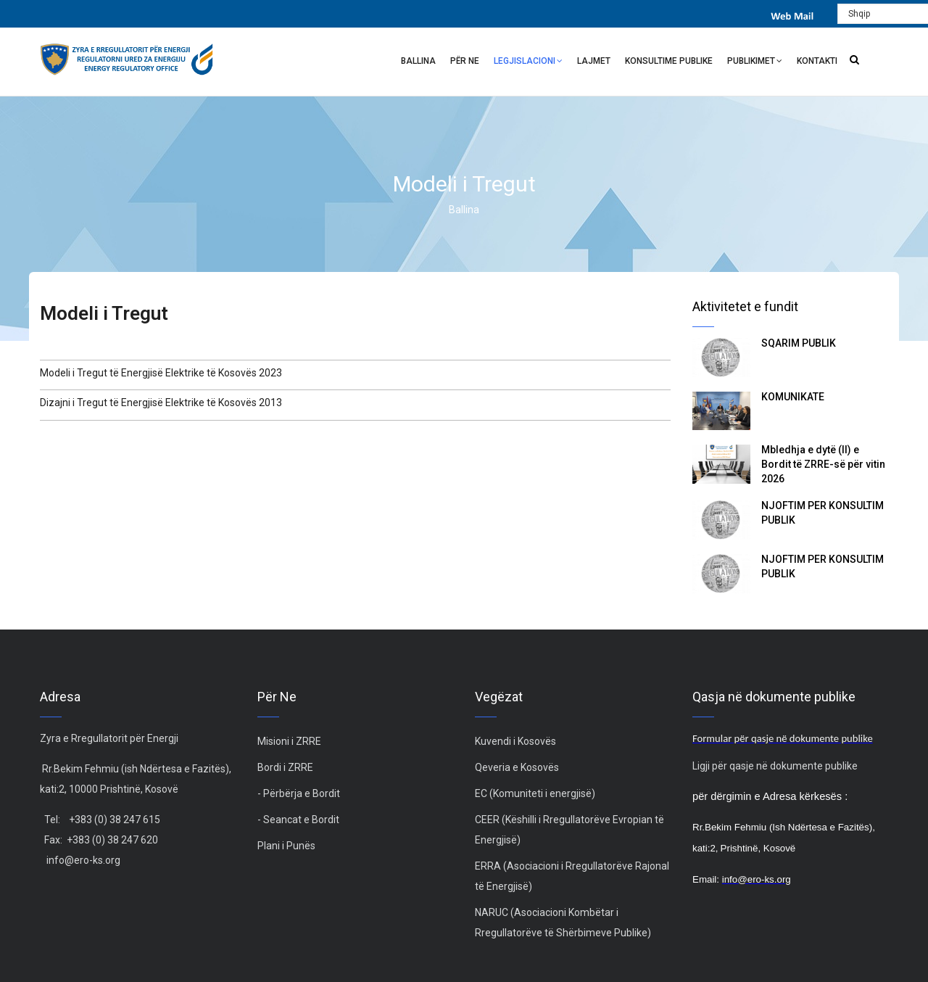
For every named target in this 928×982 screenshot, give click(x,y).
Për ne (464, 61)
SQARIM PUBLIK (798, 343)
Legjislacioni (528, 63)
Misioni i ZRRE (289, 741)
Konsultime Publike (669, 61)
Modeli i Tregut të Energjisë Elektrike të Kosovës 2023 (161, 373)
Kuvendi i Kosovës (515, 741)
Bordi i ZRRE (285, 767)
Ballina (418, 61)
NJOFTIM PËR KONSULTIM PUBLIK (822, 513)
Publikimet (754, 63)
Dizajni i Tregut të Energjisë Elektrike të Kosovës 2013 (161, 402)
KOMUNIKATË (792, 397)
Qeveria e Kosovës (517, 767)
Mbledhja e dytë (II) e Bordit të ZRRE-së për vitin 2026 (823, 464)
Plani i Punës (286, 845)
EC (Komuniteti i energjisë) (535, 793)
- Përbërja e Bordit (298, 793)
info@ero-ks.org (83, 860)
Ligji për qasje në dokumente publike (775, 766)
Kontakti (817, 61)
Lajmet (593, 61)
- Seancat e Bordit (298, 819)
